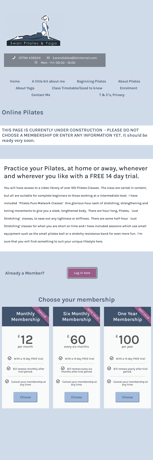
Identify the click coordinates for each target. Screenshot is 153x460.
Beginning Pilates (91, 81)
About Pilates (129, 81)
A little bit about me (48, 81)
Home (15, 81)
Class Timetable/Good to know (77, 88)
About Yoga (25, 88)
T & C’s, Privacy (112, 95)
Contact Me (40, 95)
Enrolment (128, 88)
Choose (25, 397)
